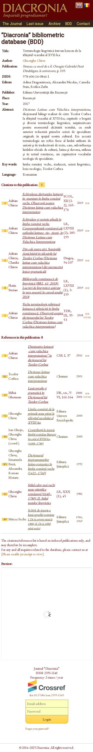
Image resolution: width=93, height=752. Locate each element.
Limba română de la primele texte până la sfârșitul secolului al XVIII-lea (41, 416)
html (87, 317)
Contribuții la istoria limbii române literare (42, 436)
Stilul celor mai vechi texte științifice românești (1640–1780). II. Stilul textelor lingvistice (41, 494)
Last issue (35, 24)
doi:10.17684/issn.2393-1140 (47, 695)
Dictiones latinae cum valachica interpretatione (39, 376)
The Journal (12, 24)
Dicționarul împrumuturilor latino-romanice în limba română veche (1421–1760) (41, 464)
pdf (87, 203)
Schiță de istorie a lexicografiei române (41, 519)
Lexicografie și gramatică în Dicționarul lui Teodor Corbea (38, 395)
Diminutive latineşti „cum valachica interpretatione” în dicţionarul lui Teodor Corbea (40, 355)
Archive (54, 24)
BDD (68, 24)
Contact (83, 24)
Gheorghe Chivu (34, 60)
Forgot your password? (37, 728)
